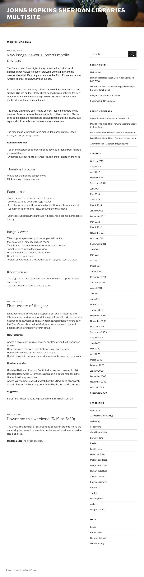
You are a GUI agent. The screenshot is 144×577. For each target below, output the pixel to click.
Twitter (93, 493)
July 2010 (94, 293)
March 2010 (96, 304)
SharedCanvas (97, 476)
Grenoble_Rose (97, 454)
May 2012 (95, 221)
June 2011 (95, 249)
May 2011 (94, 255)
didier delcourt (97, 132)
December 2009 (98, 315)
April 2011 (95, 260)
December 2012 (98, 216)
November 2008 (98, 381)
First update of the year (27, 306)
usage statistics (97, 509)
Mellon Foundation (98, 460)
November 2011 (98, 233)
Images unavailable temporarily (105, 95)
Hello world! (95, 72)
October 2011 (96, 238)
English (93, 443)
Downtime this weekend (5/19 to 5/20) (41, 419)
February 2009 (97, 365)
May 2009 (95, 348)
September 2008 (98, 393)
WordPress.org (97, 543)
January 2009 (96, 371)
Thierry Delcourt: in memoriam (121, 132)
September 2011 (98, 244)
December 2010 (98, 277)
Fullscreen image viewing (116, 143)
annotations (95, 410)
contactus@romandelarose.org (59, 118)
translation (95, 487)
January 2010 (96, 310)
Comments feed (98, 538)
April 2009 (95, 354)
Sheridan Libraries (98, 482)
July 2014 (94, 188)
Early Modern (96, 438)
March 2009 (96, 359)
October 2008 (97, 387)
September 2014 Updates (102, 101)
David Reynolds (97, 123)
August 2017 (96, 166)
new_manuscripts (98, 465)
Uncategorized (97, 498)
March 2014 (96, 205)
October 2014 (96, 177)
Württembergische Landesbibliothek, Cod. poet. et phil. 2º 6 (47, 381)
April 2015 (95, 172)
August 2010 (96, 288)
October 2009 (97, 326)
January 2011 (96, 271)
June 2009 (95, 343)
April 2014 (95, 199)
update (93, 504)
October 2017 (96, 161)
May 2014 (95, 194)
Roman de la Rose (98, 471)
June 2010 (95, 299)
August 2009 (96, 337)
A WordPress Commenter (102, 118)
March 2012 (96, 227)
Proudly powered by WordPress (21, 570)
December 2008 (98, 376)
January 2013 (96, 210)
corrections (95, 426)
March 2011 (96, 266)
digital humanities (98, 432)
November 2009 (98, 321)
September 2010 (98, 282)
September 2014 (98, 183)
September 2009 (98, 332)
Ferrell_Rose (96, 449)
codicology (95, 421)
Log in (93, 527)
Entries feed (96, 532)
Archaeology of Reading (101, 415)
